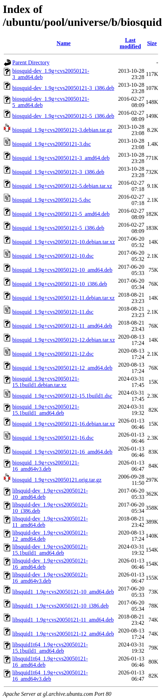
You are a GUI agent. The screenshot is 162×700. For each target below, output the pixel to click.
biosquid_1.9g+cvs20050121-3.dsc (51, 144)
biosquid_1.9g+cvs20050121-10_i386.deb (59, 284)
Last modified (130, 43)
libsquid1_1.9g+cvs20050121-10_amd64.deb (63, 592)
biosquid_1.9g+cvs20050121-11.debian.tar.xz (63, 298)
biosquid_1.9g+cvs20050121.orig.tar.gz (56, 480)
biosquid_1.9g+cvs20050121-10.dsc (53, 256)
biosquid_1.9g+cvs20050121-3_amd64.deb (60, 158)
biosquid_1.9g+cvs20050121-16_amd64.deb (62, 452)
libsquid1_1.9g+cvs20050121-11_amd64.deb (63, 620)
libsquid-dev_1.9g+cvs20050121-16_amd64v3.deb (50, 578)
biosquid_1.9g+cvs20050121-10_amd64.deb (62, 270)
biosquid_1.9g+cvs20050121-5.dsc (51, 200)
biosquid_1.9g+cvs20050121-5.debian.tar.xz (62, 186)
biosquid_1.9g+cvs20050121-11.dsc (53, 312)
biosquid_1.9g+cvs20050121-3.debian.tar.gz (62, 130)
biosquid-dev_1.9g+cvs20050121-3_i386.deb (63, 88)
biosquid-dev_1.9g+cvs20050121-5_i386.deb (63, 116)
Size (152, 43)
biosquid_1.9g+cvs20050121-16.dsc (53, 438)
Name (63, 43)
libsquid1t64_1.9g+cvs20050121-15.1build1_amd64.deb (50, 648)
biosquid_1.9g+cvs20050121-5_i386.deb (58, 228)
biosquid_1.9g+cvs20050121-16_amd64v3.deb (45, 466)
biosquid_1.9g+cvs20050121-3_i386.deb (58, 172)
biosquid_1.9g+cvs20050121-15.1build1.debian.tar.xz (45, 382)
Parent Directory (30, 62)
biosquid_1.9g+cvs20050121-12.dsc (53, 354)
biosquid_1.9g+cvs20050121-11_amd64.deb (62, 326)
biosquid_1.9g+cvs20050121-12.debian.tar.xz (63, 340)
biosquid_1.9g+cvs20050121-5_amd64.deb (60, 214)
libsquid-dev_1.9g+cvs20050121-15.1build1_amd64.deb (50, 550)
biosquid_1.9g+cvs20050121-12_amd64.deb (62, 368)
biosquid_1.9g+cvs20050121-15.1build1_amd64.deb (45, 410)
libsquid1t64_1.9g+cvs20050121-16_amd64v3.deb (50, 676)
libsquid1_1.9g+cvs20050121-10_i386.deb (60, 606)
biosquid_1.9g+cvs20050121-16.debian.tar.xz (63, 424)
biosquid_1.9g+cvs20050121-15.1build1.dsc (62, 396)
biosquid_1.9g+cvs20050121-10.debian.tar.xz (63, 242)
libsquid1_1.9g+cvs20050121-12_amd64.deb (63, 634)
